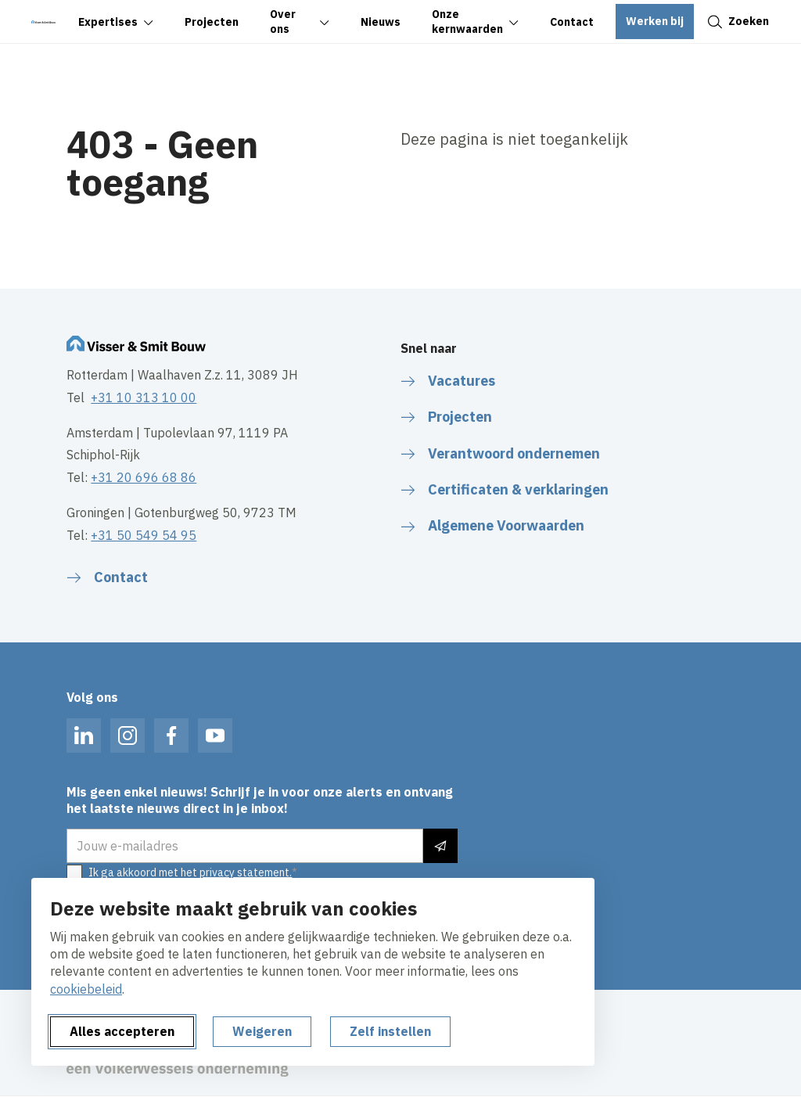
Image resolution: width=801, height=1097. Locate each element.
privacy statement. (245, 872)
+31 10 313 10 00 (143, 397)
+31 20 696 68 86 (143, 477)
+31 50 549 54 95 (143, 535)
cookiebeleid (86, 989)
